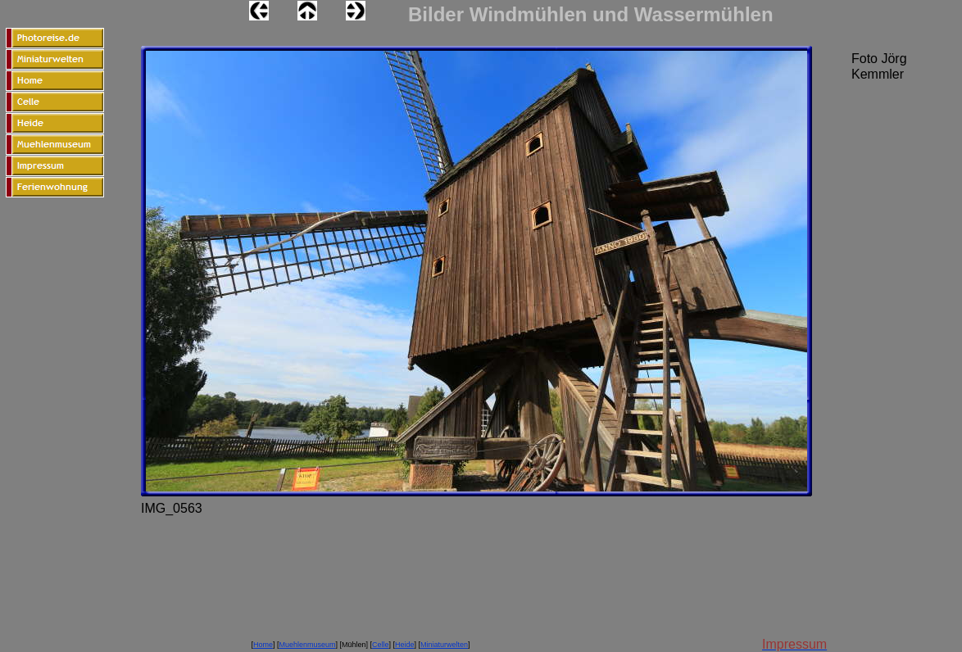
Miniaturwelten (444, 645)
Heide (405, 645)
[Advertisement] (54, 381)
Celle (380, 645)
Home (263, 645)
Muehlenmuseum (307, 645)
